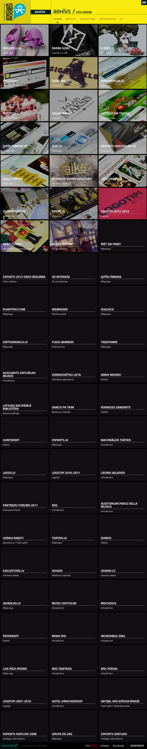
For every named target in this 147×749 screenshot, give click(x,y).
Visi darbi (57, 19)
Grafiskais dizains (107, 19)
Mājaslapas (71, 19)
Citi (121, 19)
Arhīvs (39, 12)
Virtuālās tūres (87, 19)
